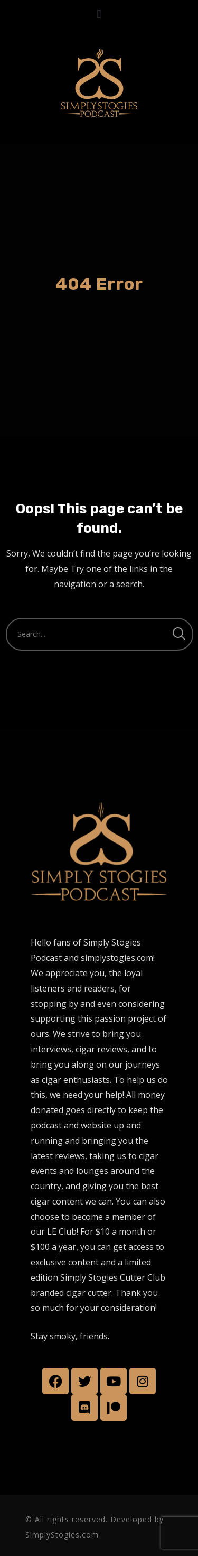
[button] (99, 14)
